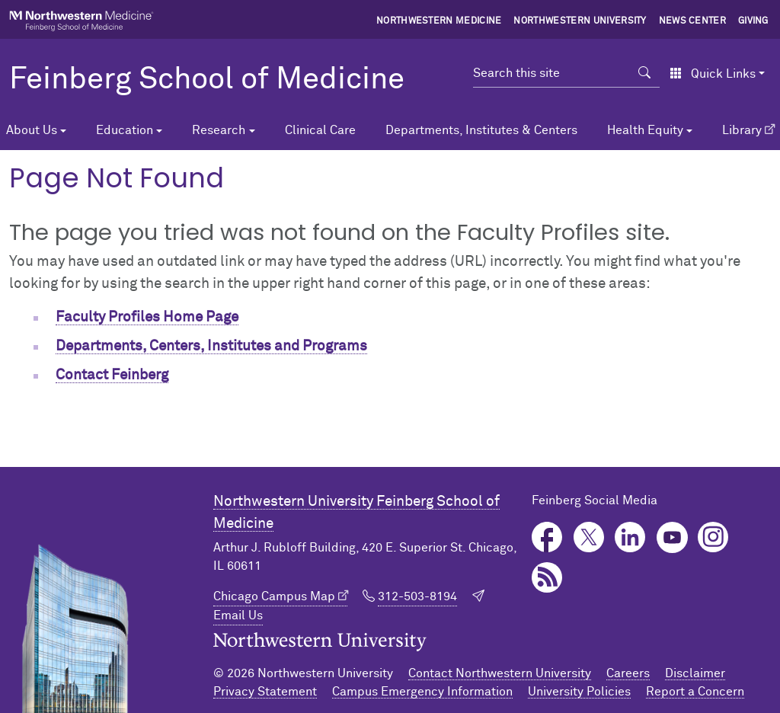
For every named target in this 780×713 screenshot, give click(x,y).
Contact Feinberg (112, 375)
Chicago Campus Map (274, 596)
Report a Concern (695, 692)
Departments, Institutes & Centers (481, 130)
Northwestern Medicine (439, 21)
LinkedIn (630, 537)
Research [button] (218, 130)
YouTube (672, 537)
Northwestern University (579, 21)
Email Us (238, 615)
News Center (693, 21)
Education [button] (124, 130)
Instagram (713, 537)
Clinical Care (320, 130)
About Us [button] (31, 130)
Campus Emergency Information (422, 692)
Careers (628, 673)
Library (742, 130)
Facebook (547, 537)
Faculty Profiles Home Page (147, 317)
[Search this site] (551, 73)
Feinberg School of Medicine (206, 80)
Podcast (547, 577)
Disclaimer (695, 673)
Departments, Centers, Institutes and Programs (211, 346)
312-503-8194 (417, 596)
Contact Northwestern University (499, 673)
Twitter (589, 537)
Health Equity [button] (645, 130)
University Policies (579, 692)
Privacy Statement (265, 692)
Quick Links (713, 74)
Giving (753, 21)
